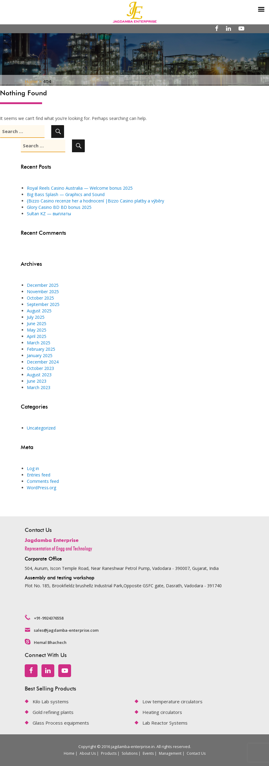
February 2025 (41, 349)
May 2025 (36, 330)
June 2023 (36, 381)
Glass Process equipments (61, 723)
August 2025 (39, 311)
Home (69, 753)
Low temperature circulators (172, 701)
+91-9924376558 (48, 618)
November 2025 (43, 291)
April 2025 (36, 336)
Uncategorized (41, 428)
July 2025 (36, 317)
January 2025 (39, 355)
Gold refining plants (53, 712)
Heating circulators (162, 712)
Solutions (130, 753)
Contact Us (196, 753)
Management (170, 753)
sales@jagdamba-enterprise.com (66, 630)
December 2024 (43, 362)
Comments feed (43, 481)
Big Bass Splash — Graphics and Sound (66, 194)
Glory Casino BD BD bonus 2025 (59, 207)
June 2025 (36, 323)
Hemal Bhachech (50, 642)
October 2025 (40, 298)
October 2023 (40, 368)
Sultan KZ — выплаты (49, 213)
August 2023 (39, 375)
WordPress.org (41, 487)
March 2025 (38, 343)
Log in (33, 468)
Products (109, 753)
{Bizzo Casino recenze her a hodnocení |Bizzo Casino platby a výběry (95, 201)
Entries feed (38, 475)
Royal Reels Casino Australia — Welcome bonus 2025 (80, 188)
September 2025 (43, 304)
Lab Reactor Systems (165, 723)
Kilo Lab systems (51, 701)
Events (148, 753)
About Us (88, 753)
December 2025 (43, 285)
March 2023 (38, 387)
